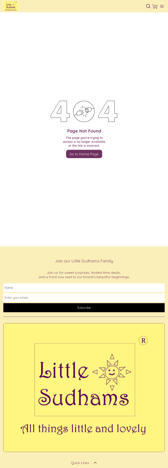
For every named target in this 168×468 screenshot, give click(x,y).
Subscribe (84, 308)
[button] (155, 6)
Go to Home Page (84, 154)
